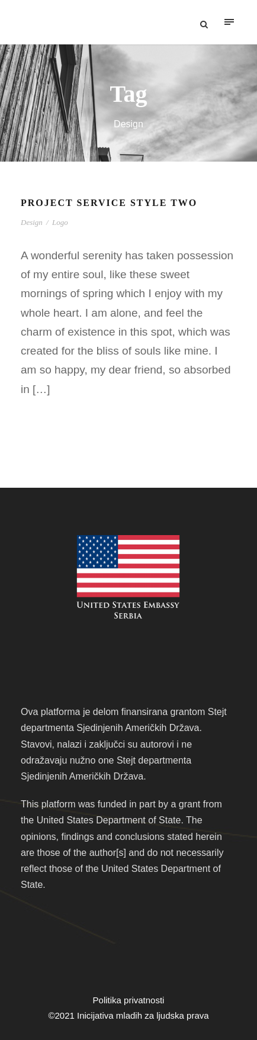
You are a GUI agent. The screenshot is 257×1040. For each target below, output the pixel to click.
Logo (60, 222)
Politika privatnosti (129, 1000)
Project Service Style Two (109, 203)
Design (32, 222)
